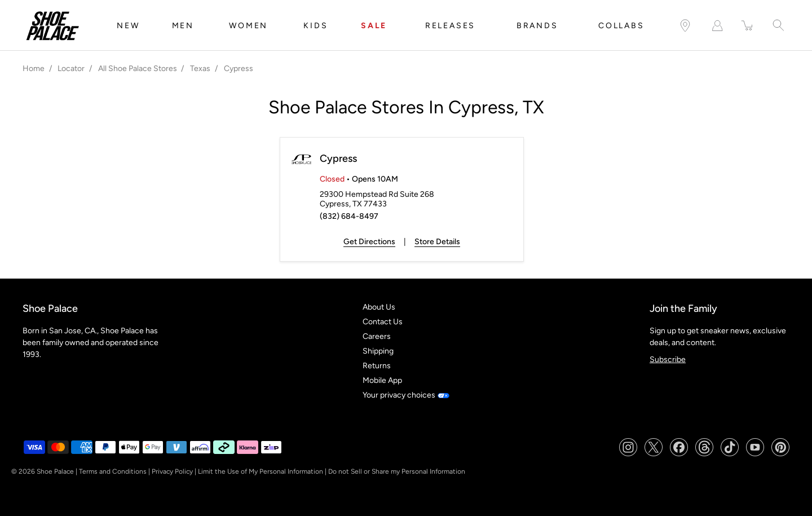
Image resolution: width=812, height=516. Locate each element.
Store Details (437, 241)
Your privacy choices (406, 395)
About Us (379, 307)
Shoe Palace (55, 471)
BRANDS (537, 25)
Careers (377, 336)
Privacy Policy (172, 471)
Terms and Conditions (113, 471)
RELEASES (450, 25)
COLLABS (621, 25)
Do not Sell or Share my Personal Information (396, 471)
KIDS (315, 25)
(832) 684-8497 (349, 216)
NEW (128, 25)
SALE (374, 25)
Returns (377, 366)
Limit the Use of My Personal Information (260, 471)
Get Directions (369, 241)
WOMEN (248, 25)
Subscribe (668, 359)
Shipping (378, 351)
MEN (183, 25)
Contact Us (383, 322)
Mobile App (382, 380)
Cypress (338, 158)
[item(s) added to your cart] (747, 26)
